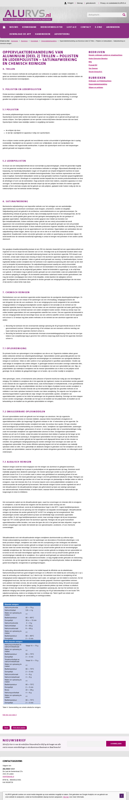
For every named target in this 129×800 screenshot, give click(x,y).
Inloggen (71, 3)
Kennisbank (34, 41)
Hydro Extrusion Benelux (98, 58)
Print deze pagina (19, 728)
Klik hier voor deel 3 (9, 715)
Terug (6, 728)
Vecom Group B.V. (95, 72)
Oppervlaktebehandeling (49, 41)
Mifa (90, 62)
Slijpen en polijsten (96, 87)
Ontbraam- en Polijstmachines (100, 81)
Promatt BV (93, 65)
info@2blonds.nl (8, 776)
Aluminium (24, 41)
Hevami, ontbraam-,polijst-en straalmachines (105, 55)
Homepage (14, 41)
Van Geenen (93, 68)
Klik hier (66, 797)
